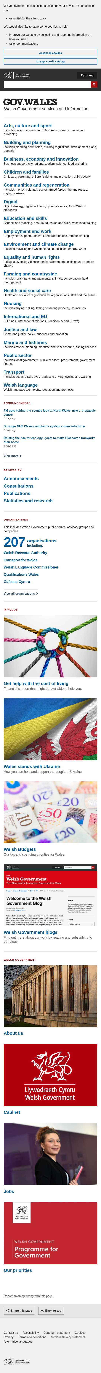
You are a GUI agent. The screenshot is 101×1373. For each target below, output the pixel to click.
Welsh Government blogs (50, 899)
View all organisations (19, 593)
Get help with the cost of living (50, 650)
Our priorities (50, 1237)
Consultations (18, 485)
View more (12, 456)
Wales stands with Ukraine (50, 733)
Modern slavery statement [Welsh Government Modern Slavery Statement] (68, 1337)
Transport (14, 372)
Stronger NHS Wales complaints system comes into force (44, 426)
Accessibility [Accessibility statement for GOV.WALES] (31, 1332)
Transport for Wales (20, 560)
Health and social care (27, 290)
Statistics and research (28, 500)
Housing (13, 303)
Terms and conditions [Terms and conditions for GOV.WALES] (32, 1337)
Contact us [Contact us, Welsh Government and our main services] (11, 1332)
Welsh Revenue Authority (25, 553)
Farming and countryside (30, 273)
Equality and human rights (32, 257)
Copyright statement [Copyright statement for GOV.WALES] (57, 1332)
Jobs (50, 1158)
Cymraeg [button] (87, 75)
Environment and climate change (39, 244)
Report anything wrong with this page (28, 1296)
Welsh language (21, 385)
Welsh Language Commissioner (31, 567)
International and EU (25, 316)
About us (50, 1000)
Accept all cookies (50, 52)
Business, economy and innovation (41, 159)
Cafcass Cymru (17, 582)
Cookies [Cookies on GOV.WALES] (80, 1332)
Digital (10, 201)
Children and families (26, 171)
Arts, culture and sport (28, 125)
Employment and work (27, 231)
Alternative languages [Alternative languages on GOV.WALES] (18, 1341)
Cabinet (50, 1079)
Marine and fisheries (25, 342)
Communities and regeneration (36, 184)
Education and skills (25, 218)
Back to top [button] (53, 1310)
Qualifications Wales (21, 574)
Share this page (21, 1310)
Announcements (21, 478)
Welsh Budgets (50, 816)
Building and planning (27, 142)
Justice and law (20, 329)
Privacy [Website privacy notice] (8, 1337)
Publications (17, 493)
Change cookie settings (50, 61)
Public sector (18, 355)
